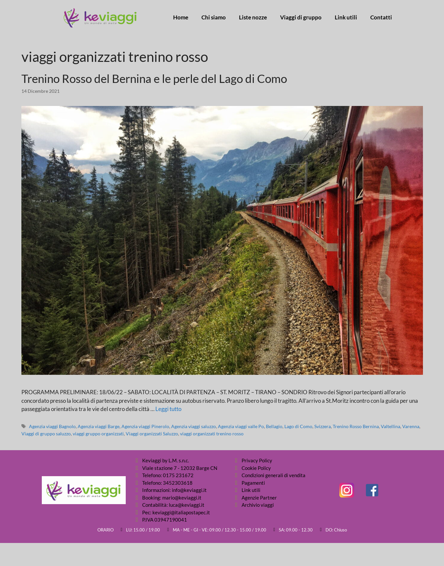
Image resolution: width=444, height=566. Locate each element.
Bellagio (274, 426)
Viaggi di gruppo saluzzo (46, 433)
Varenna (410, 426)
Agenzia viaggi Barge (98, 426)
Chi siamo (213, 17)
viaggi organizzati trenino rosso (212, 433)
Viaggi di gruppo (301, 17)
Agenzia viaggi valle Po (241, 426)
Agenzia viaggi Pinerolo (145, 426)
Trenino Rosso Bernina (356, 426)
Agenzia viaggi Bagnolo (52, 426)
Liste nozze (253, 17)
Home (180, 17)
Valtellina (390, 426)
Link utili (346, 17)
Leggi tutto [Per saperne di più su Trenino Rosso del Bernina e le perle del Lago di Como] (168, 408)
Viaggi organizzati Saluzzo (152, 433)
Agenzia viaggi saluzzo (193, 426)
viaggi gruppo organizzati (98, 433)
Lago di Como (298, 426)
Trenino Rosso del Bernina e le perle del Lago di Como (154, 78)
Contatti (381, 17)
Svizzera (322, 426)
